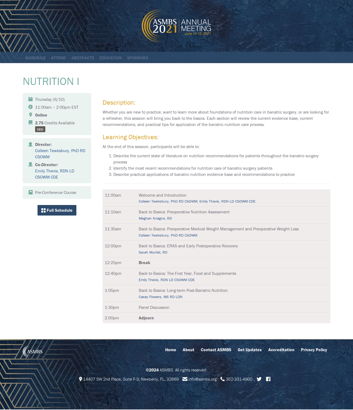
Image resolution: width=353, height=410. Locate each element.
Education (111, 57)
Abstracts (82, 57)
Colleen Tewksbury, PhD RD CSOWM (168, 201)
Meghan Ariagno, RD (155, 218)
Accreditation (281, 350)
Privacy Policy (314, 350)
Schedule (35, 57)
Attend (58, 57)
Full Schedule (57, 210)
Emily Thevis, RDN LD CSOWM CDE (227, 201)
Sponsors (137, 57)
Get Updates (250, 350)
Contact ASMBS (216, 350)
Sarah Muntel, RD (153, 252)
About (188, 350)
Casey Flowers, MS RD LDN (160, 297)
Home (170, 350)
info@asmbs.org (202, 379)
